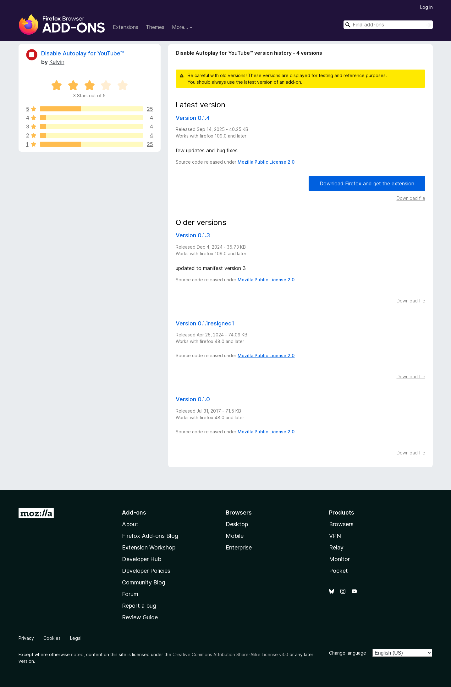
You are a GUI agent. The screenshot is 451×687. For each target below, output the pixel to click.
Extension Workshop (148, 547)
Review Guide (140, 617)
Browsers (341, 524)
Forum (130, 594)
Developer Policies (146, 570)
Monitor (339, 559)
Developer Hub (141, 559)
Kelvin (56, 62)
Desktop (237, 524)
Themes (155, 27)
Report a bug (139, 605)
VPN (335, 535)
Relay (336, 547)
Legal (75, 638)
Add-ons (134, 512)
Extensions (125, 27)
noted (77, 654)
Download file (411, 198)
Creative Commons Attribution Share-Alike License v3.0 (230, 654)
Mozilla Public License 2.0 (266, 162)
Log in (426, 7)
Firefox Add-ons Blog (150, 535)
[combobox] (388, 24)
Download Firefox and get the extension (367, 183)
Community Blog (143, 582)
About (130, 524)
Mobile (235, 535)
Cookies (52, 638)
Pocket (338, 570)
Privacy (26, 638)
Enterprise (239, 547)
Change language (347, 653)
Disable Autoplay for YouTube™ (82, 53)
